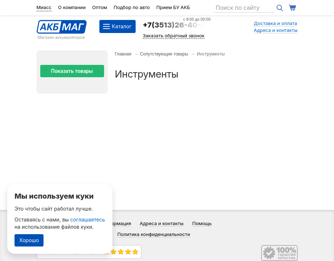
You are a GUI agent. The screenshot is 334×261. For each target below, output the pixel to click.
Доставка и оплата (275, 23)
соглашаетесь (87, 219)
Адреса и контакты (276, 30)
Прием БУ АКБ (173, 7)
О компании (72, 7)
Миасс (44, 7)
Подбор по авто (132, 7)
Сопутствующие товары (164, 54)
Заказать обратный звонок (174, 35)
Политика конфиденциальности (153, 234)
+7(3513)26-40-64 (177, 25)
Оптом (99, 7)
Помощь (201, 223)
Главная (123, 54)
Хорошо (29, 240)
